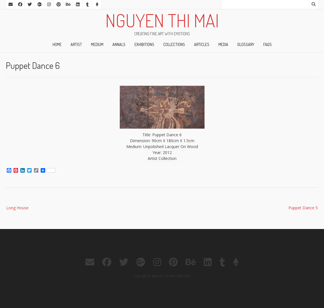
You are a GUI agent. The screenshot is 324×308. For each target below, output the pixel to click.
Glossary (245, 44)
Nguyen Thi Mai (162, 20)
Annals (118, 44)
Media (223, 44)
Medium (97, 44)
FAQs (267, 44)
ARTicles (201, 44)
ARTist (76, 44)
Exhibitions (144, 44)
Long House (17, 207)
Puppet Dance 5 (303, 207)
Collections (174, 44)
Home (57, 44)
